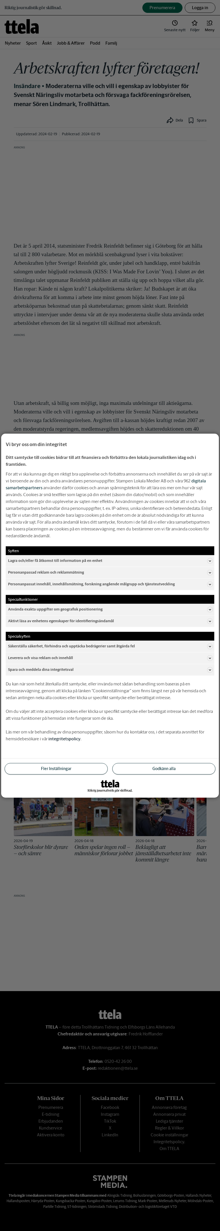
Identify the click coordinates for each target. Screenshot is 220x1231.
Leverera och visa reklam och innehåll (110, 658)
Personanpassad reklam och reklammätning (110, 572)
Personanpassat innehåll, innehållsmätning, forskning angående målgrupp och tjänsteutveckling (110, 584)
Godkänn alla (164, 768)
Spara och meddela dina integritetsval (110, 670)
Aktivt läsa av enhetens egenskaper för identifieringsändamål (110, 621)
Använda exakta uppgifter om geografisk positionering (110, 609)
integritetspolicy (64, 738)
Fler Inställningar (56, 768)
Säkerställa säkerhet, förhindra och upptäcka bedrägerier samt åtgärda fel (110, 646)
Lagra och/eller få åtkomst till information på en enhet (110, 561)
